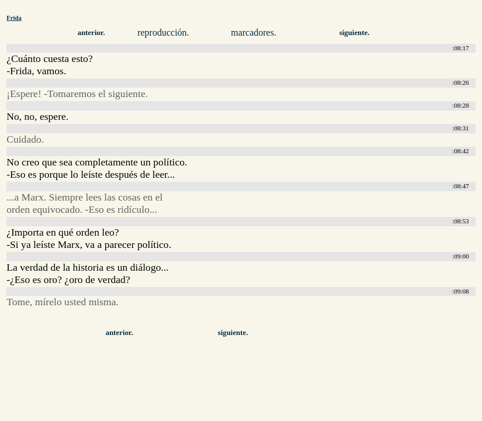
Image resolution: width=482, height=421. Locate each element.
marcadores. (253, 32)
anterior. (91, 33)
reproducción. (163, 32)
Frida (14, 17)
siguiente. (354, 33)
